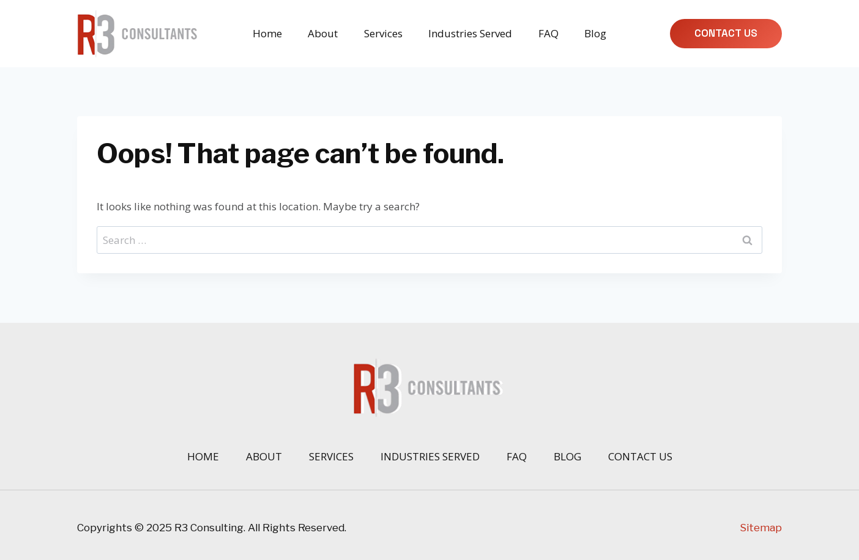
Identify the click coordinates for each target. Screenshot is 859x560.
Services (383, 33)
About (323, 33)
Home (267, 33)
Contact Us (725, 33)
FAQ (548, 33)
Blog (595, 33)
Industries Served (470, 33)
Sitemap (761, 527)
